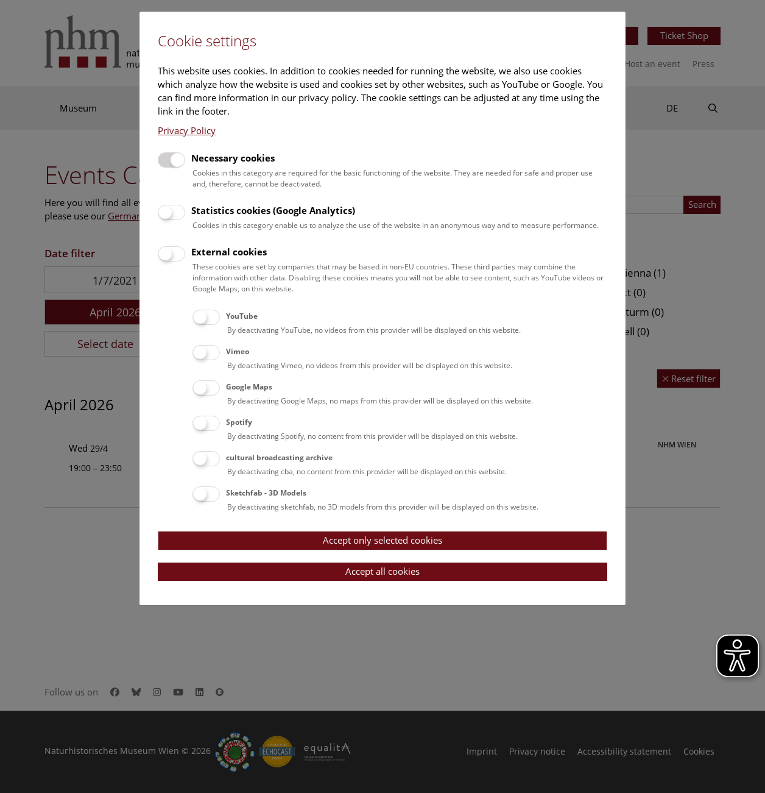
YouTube (242, 316)
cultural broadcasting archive (279, 457)
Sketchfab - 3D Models (266, 493)
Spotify (239, 422)
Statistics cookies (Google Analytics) (273, 210)
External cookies (229, 252)
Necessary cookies (233, 158)
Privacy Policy (187, 130)
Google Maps (249, 387)
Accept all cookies (382, 571)
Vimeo (237, 351)
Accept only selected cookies (382, 540)
